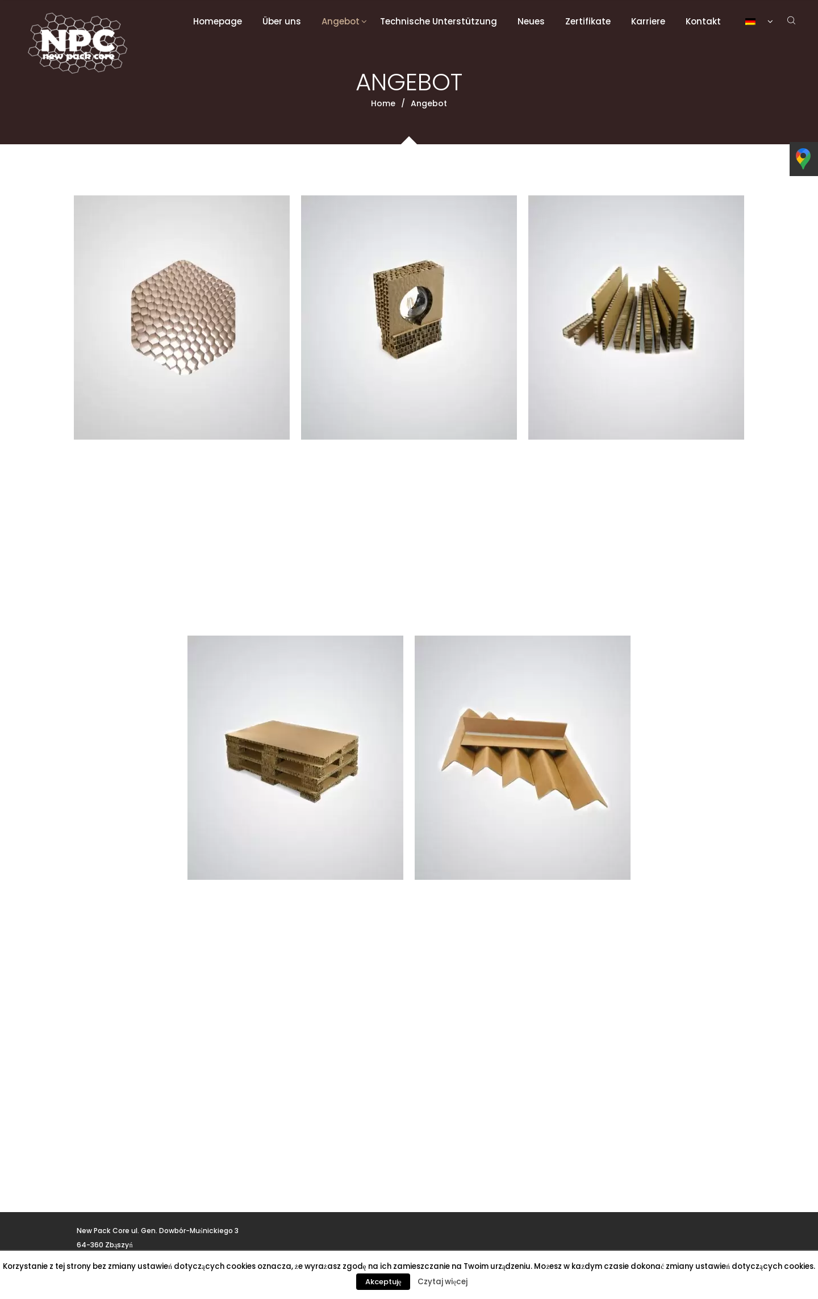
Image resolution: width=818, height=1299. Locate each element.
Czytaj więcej (443, 1281)
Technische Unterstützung (438, 21)
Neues (531, 21)
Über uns (281, 21)
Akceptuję (383, 1281)
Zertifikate (588, 21)
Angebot (341, 21)
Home (383, 103)
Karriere (648, 21)
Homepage (217, 21)
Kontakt (703, 21)
